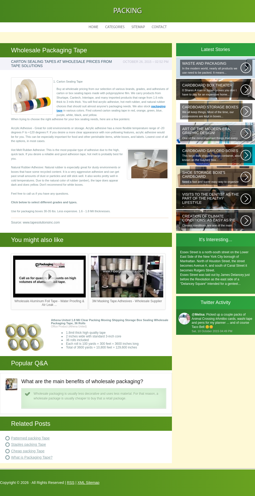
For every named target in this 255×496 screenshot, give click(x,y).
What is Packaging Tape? (32, 457)
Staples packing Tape (28, 444)
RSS (70, 482)
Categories (115, 27)
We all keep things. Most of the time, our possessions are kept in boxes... (211, 111)
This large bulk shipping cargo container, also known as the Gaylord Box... (211, 155)
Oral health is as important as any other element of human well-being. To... (211, 199)
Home (93, 27)
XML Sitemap (89, 482)
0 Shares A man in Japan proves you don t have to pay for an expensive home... (211, 89)
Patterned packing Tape (30, 438)
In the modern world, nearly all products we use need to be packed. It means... (211, 67)
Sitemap (138, 27)
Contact (159, 27)
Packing (127, 11)
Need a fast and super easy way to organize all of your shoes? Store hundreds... (211, 177)
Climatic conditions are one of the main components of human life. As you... (211, 221)
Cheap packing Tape (27, 451)
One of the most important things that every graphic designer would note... (211, 134)
